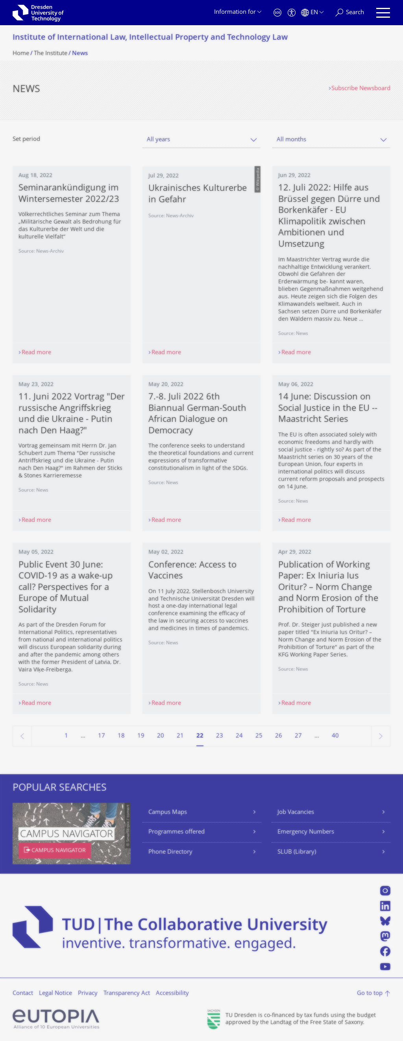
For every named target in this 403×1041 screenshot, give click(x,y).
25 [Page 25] (259, 736)
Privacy (88, 994)
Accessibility (172, 994)
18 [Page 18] (121, 736)
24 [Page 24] (239, 736)
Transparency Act (127, 994)
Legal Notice (55, 994)
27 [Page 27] (298, 736)
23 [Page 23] (219, 736)
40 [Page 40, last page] (335, 736)
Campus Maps (167, 812)
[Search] (349, 13)
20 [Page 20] (160, 736)
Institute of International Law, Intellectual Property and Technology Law (150, 38)
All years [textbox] (158, 140)
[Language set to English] (312, 13)
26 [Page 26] (278, 736)
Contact (23, 994)
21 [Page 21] (180, 736)
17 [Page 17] (101, 736)
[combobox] (201, 140)
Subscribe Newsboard (360, 89)
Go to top (370, 994)
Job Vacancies (295, 812)
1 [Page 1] (66, 736)
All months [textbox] (291, 140)
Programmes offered (176, 832)
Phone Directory (170, 852)
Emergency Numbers (305, 832)
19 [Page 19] (140, 736)
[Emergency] (277, 13)
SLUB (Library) (296, 852)
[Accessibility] (291, 13)
